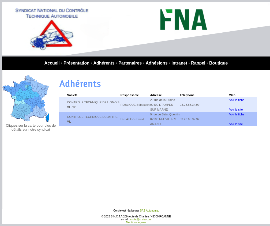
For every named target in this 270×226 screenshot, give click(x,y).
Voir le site (236, 109)
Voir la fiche (237, 99)
